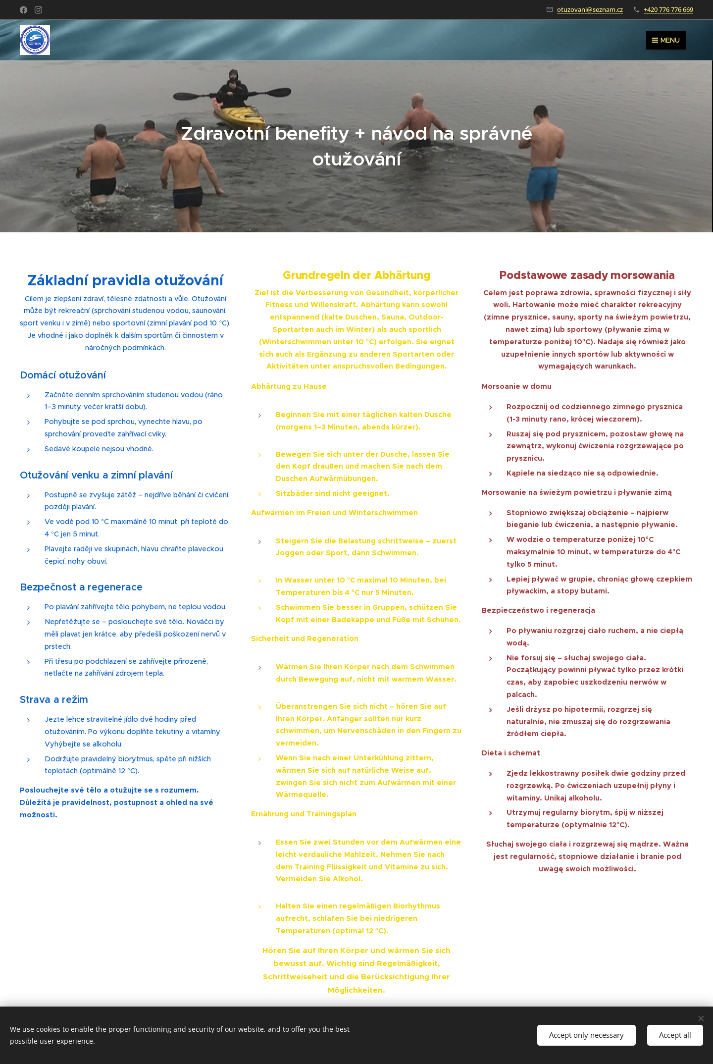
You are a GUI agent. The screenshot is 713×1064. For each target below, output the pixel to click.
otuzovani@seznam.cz (590, 9)
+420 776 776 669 (668, 9)
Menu (666, 40)
